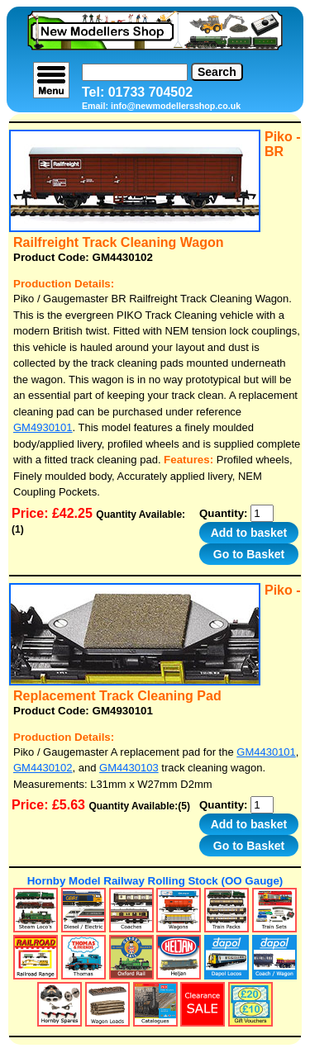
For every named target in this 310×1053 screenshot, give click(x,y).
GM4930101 (43, 427)
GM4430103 (129, 767)
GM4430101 (266, 752)
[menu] (51, 80)
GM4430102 (43, 767)
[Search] (135, 72)
